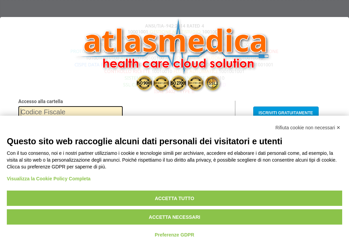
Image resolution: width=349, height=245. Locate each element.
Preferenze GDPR (174, 235)
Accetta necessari (174, 217)
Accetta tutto (174, 198)
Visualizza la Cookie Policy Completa (49, 178)
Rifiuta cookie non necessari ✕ (307, 127)
